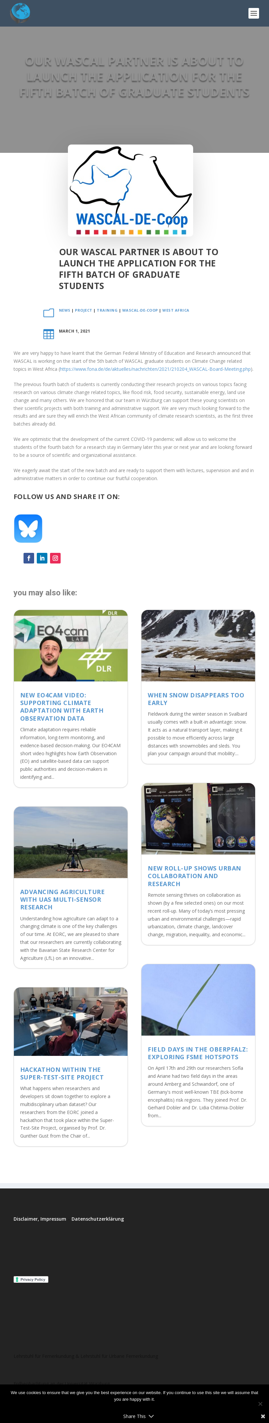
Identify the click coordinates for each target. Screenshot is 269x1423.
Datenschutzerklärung (98, 1219)
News (65, 310)
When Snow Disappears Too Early (196, 699)
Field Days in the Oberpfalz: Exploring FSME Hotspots (198, 1053)
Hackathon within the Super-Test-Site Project (62, 1073)
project (83, 310)
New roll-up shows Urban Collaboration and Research (194, 876)
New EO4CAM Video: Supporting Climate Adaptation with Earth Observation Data (62, 706)
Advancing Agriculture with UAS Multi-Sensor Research (62, 899)
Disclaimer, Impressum (40, 1219)
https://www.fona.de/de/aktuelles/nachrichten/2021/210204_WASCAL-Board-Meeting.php (155, 369)
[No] (260, 1403)
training (107, 310)
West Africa (175, 310)
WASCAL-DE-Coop (140, 310)
